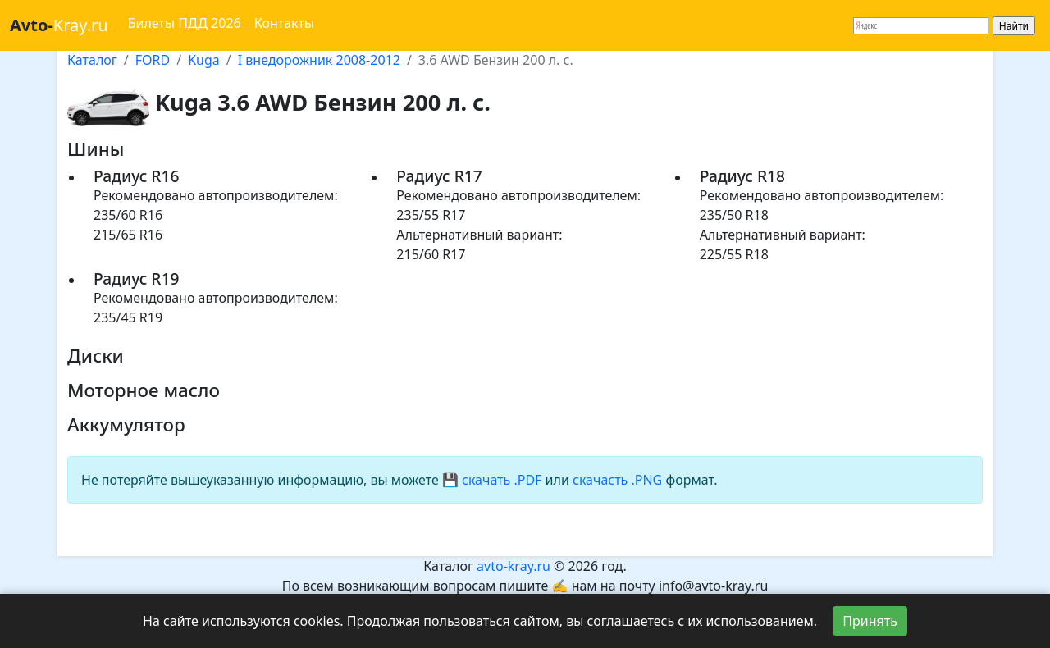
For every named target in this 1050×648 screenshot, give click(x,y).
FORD (152, 60)
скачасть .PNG (617, 480)
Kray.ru (59, 25)
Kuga (204, 60)
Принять (869, 621)
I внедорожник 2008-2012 (319, 60)
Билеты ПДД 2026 (184, 23)
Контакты (284, 23)
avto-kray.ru (513, 566)
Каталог (92, 60)
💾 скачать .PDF (491, 480)
